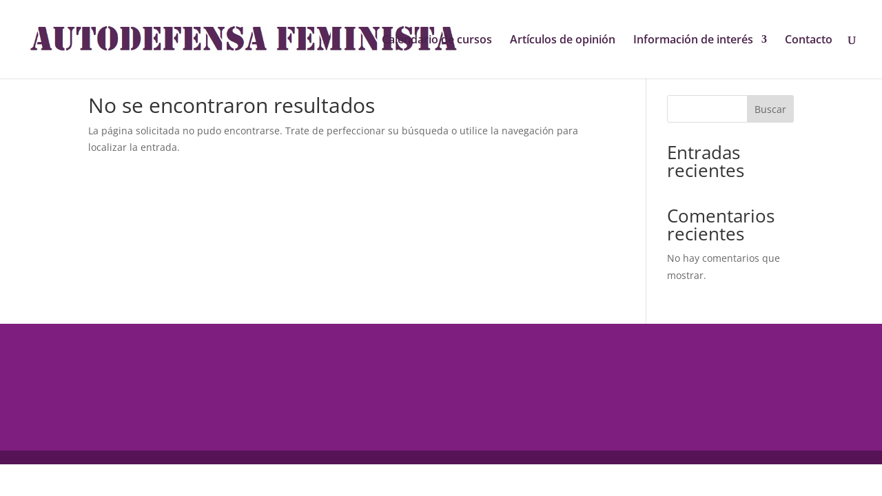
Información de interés (693, 40)
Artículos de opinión (562, 40)
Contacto (808, 40)
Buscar (770, 109)
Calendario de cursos (437, 40)
